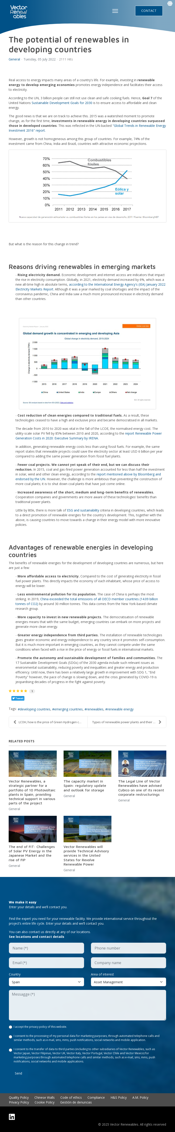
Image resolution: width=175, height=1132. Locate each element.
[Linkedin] (12, 1117)
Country (15, 974)
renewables (95, 709)
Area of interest (102, 974)
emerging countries (68, 709)
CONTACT (149, 10)
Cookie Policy (44, 1102)
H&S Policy (119, 1097)
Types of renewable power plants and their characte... (129, 722)
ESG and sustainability (83, 510)
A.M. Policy (140, 1097)
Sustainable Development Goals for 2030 (62, 103)
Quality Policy (19, 1097)
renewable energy (120, 709)
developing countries (35, 709)
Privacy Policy (19, 1102)
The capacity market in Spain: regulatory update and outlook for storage (85, 785)
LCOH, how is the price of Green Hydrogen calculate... (50, 722)
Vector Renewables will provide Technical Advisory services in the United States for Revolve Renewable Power (86, 855)
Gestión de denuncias (76, 1102)
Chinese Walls (44, 1097)
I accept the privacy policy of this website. (40, 1027)
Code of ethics (71, 1097)
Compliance (96, 1097)
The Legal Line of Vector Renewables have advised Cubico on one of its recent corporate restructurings (141, 787)
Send (18, 1073)
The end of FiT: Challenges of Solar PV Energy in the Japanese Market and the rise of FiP (32, 853)
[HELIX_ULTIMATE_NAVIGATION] (115, 11)
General (14, 59)
